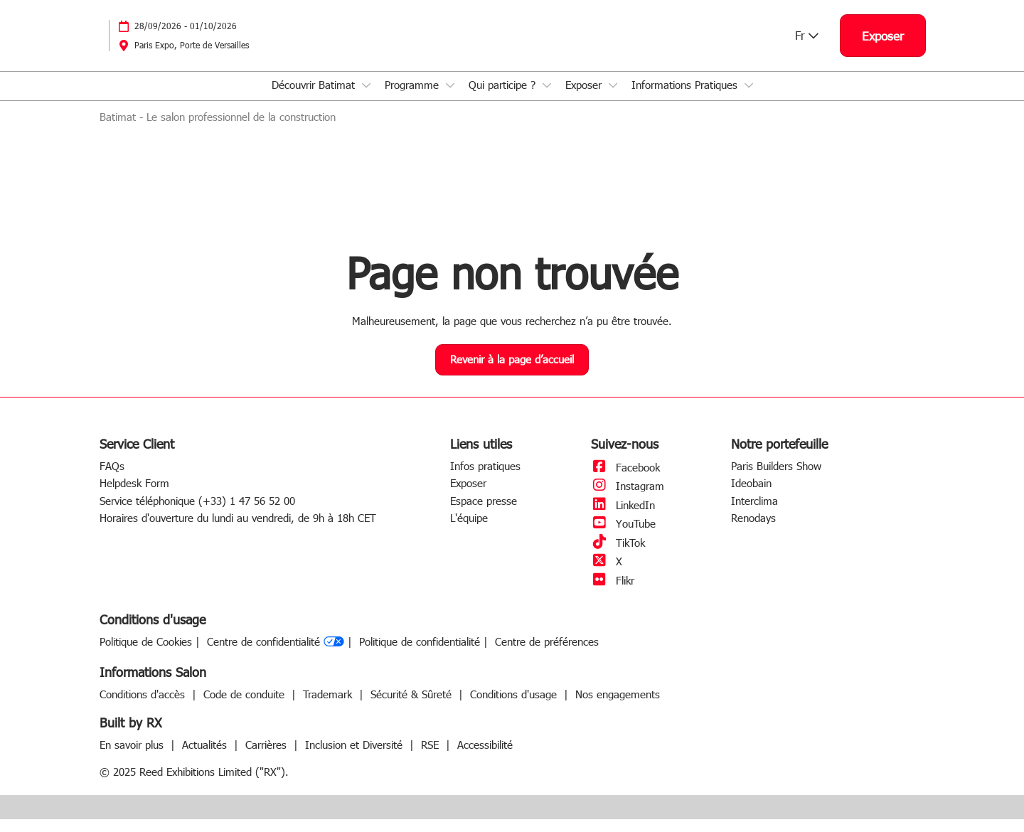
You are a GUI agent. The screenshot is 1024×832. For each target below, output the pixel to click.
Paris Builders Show (776, 478)
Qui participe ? (504, 98)
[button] (883, 49)
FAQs (112, 478)
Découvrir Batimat (315, 98)
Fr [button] (806, 48)
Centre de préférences (547, 654)
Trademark (329, 707)
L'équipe (469, 530)
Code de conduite (245, 707)
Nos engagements (617, 707)
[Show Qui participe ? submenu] (547, 99)
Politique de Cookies (146, 654)
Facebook (625, 480)
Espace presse (483, 513)
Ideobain (751, 496)
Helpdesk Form (134, 496)
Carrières (267, 757)
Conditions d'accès (144, 707)
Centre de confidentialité (275, 655)
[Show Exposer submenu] (613, 99)
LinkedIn (623, 518)
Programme (413, 98)
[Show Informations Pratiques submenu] (749, 99)
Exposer (585, 98)
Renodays (753, 530)
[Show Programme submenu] (450, 99)
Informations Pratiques (686, 98)
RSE (431, 757)
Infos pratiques (485, 478)
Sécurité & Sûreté (412, 707)
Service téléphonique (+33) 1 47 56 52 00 (197, 513)
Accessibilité (485, 757)
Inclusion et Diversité (355, 757)
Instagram (627, 498)
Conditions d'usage (515, 707)
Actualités (206, 757)
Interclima (754, 513)
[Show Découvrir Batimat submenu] (366, 99)
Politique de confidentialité (419, 654)
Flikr (612, 593)
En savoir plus (133, 757)
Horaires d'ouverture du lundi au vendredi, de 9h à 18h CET (238, 530)
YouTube (623, 536)
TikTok (618, 555)
